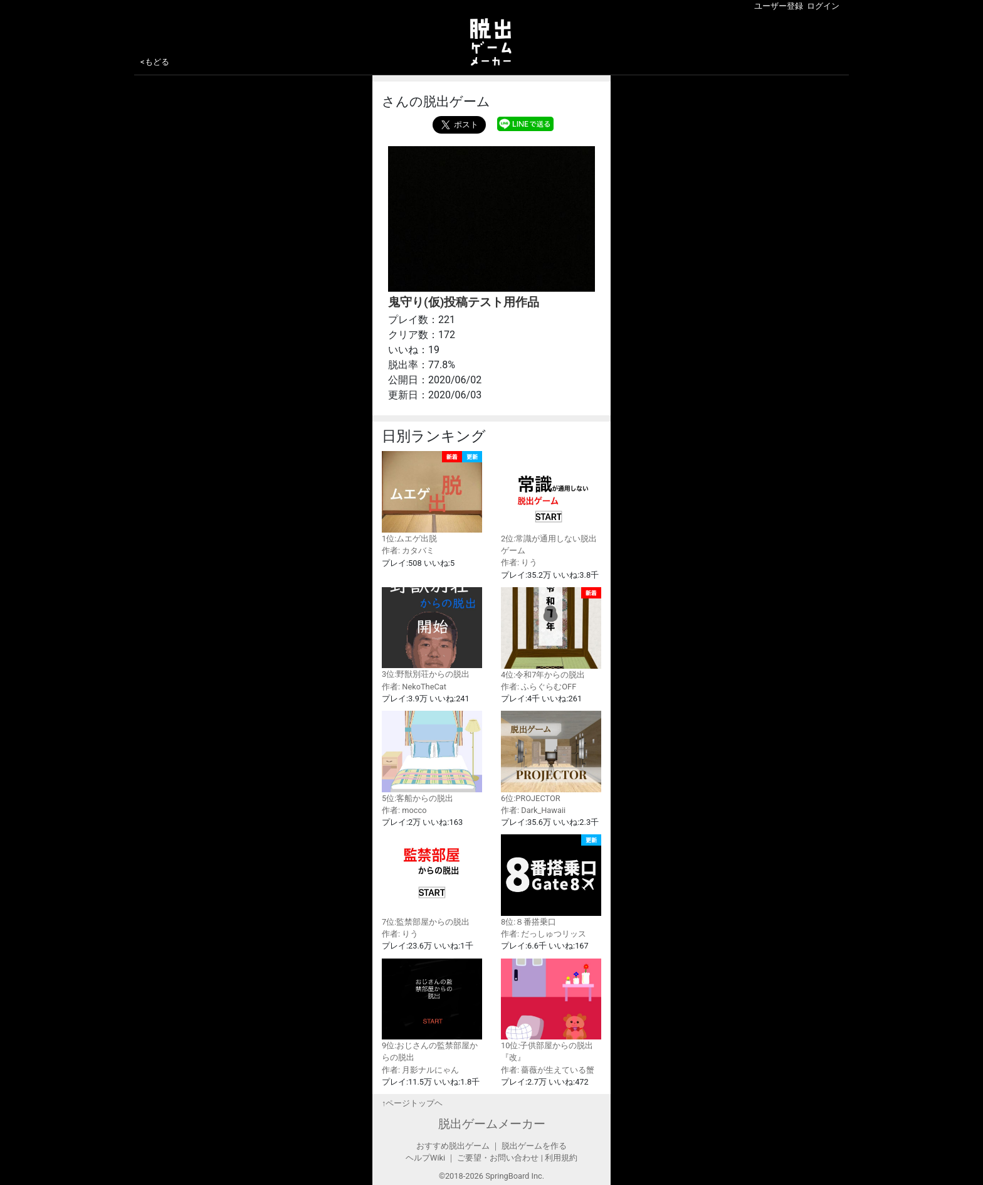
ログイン (823, 6)
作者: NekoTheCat (414, 686)
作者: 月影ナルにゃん (420, 1070)
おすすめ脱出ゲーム (453, 1145)
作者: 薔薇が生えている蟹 (547, 1070)
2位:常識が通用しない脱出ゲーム (551, 503)
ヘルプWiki (425, 1157)
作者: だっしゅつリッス (543, 933)
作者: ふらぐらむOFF (538, 686)
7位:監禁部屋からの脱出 (432, 880)
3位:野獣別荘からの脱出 (432, 633)
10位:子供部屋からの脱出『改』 (551, 1011)
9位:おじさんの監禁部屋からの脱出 (432, 1011)
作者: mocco (404, 810)
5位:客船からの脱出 (432, 757)
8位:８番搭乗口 (551, 880)
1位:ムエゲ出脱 (432, 497)
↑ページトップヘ (412, 1103)
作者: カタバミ (408, 550)
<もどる (154, 61)
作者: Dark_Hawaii (533, 810)
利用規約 (561, 1157)
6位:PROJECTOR (551, 757)
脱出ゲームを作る (534, 1145)
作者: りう (519, 562)
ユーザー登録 (778, 6)
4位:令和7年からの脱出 (551, 633)
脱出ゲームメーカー (491, 1124)
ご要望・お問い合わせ (498, 1157)
